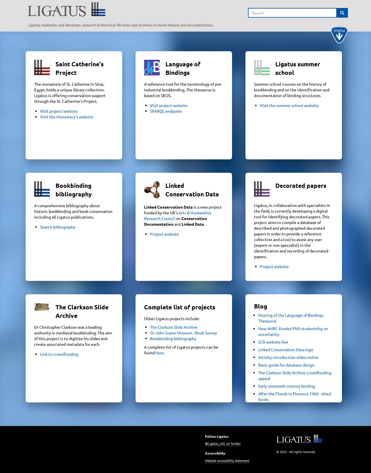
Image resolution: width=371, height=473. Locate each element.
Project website (164, 233)
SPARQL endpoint (166, 111)
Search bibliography (57, 226)
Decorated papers (300, 185)
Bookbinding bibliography (173, 338)
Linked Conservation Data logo (285, 349)
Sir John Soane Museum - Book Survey (183, 332)
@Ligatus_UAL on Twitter (223, 443)
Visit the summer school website (289, 105)
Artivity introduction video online (288, 357)
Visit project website (59, 111)
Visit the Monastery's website (66, 116)
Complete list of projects (179, 307)
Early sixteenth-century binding (286, 385)
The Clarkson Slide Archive (173, 327)
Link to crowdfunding (59, 354)
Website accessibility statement (227, 460)
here (159, 352)
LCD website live (273, 341)
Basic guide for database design (286, 364)
